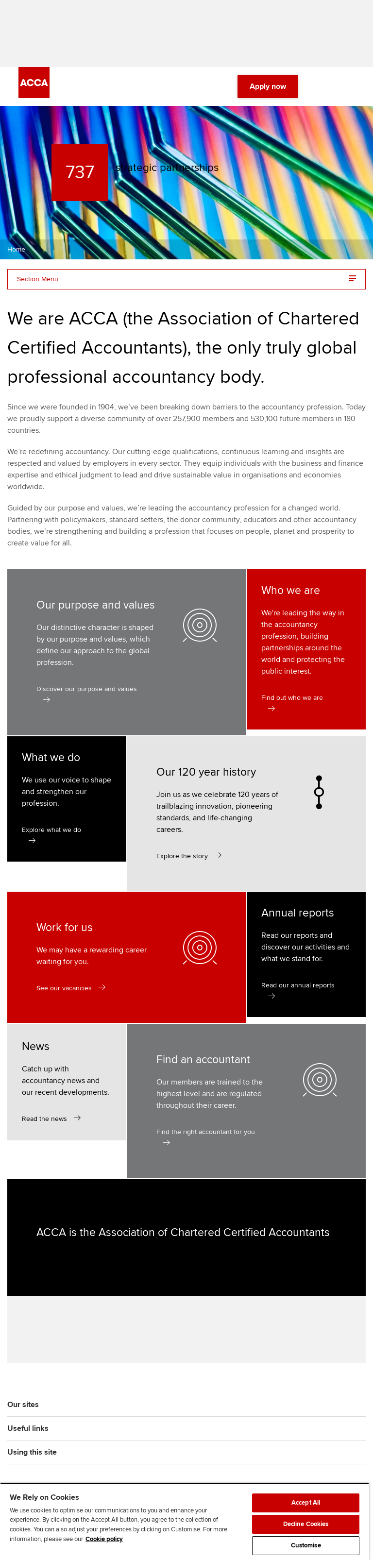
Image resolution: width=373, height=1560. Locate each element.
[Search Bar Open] (321, 87)
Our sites (23, 1406)
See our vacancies (64, 989)
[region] (184, 1521)
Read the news (44, 1120)
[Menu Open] (348, 87)
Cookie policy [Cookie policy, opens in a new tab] (104, 1539)
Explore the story (182, 857)
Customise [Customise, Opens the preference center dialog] (306, 1545)
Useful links (28, 1430)
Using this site (32, 1454)
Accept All (305, 1503)
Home (16, 250)
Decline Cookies (306, 1524)
